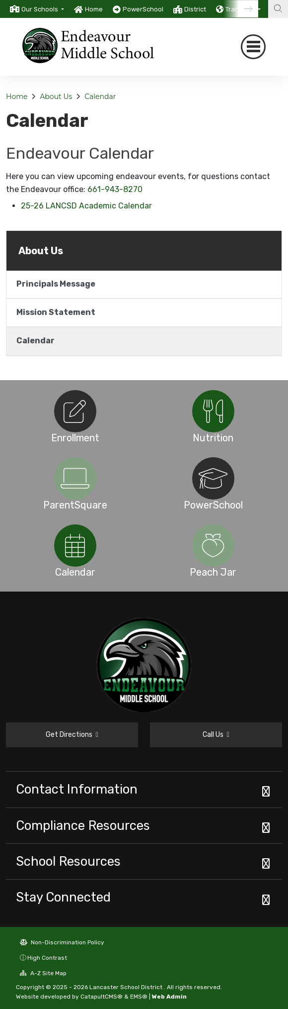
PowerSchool (143, 9)
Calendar (100, 96)
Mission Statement (55, 312)
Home (94, 9)
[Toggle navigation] (253, 47)
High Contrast (47, 957)
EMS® (138, 996)
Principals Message (55, 284)
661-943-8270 (115, 189)
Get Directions (72, 734)
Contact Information (77, 789)
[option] (37, 8)
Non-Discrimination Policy (62, 942)
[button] (42, 9)
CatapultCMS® (101, 996)
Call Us (216, 734)
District (195, 9)
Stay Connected (63, 897)
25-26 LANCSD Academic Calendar (86, 205)
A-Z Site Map (43, 973)
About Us (56, 96)
